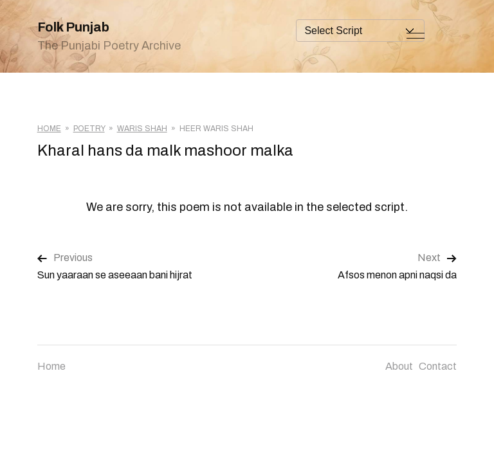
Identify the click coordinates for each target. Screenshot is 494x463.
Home (49, 128)
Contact (438, 366)
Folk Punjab (73, 27)
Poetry (89, 128)
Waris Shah (142, 128)
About (399, 366)
